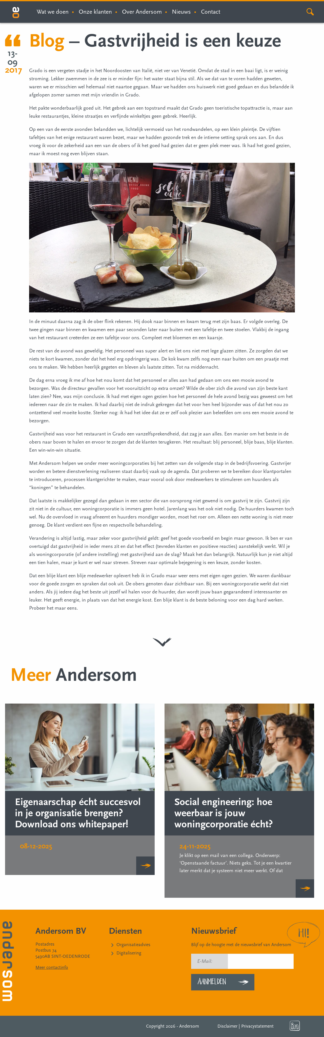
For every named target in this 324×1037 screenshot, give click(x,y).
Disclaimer (227, 1026)
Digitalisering (128, 953)
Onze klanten (95, 11)
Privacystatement (257, 1026)
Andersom (189, 1026)
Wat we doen (53, 11)
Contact (210, 11)
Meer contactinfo (51, 967)
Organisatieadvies (133, 944)
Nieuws (181, 11)
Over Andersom (142, 11)
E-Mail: (204, 961)
